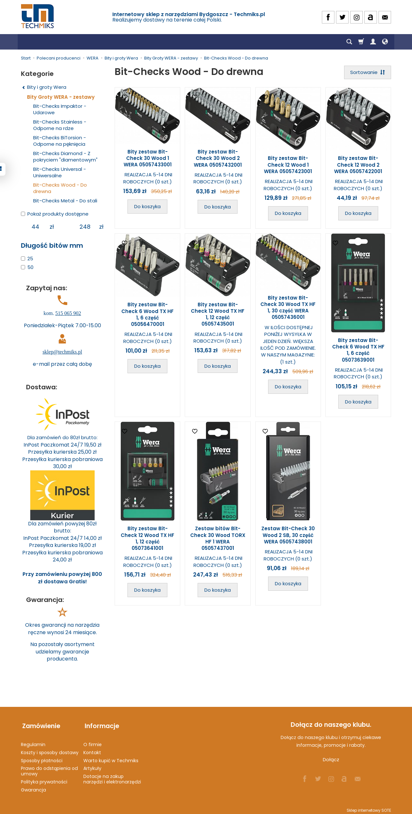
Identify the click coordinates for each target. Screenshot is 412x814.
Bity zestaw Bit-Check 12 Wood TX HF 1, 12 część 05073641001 (147, 539)
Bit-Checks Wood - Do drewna (60, 188)
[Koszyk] (361, 42)
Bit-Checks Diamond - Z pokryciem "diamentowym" (65, 156)
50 (27, 267)
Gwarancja (33, 787)
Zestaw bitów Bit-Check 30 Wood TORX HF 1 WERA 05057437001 (217, 539)
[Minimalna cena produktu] (35, 226)
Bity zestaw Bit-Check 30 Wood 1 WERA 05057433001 (148, 159)
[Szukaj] (349, 42)
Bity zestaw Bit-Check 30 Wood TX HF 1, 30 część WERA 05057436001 (287, 308)
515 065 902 (68, 313)
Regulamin (33, 741)
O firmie (92, 741)
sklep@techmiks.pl (62, 352)
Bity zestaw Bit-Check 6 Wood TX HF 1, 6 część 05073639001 (358, 351)
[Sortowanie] (367, 72)
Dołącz (331, 759)
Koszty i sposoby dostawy (50, 749)
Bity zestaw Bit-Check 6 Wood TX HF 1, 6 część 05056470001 (147, 315)
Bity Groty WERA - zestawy (61, 97)
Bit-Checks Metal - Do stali (65, 200)
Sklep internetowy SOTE (369, 807)
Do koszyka (147, 207)
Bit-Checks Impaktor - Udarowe (59, 109)
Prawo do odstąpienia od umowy (49, 768)
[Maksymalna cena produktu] (84, 226)
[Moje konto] (373, 42)
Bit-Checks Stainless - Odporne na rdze (59, 125)
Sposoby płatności (41, 757)
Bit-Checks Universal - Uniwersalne (59, 172)
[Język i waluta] (385, 42)
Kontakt (92, 749)
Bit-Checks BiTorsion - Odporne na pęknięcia (59, 140)
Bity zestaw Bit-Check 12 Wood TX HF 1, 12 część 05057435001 (217, 314)
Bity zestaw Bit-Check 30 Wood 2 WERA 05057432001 (218, 159)
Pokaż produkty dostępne (55, 213)
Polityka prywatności (44, 779)
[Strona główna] (38, 16)
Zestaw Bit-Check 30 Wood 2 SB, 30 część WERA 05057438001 (288, 536)
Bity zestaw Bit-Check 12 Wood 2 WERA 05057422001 (358, 165)
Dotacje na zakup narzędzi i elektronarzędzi (112, 776)
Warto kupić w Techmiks (110, 757)
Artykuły (92, 766)
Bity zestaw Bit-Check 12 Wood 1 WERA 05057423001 (288, 165)
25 (27, 258)
